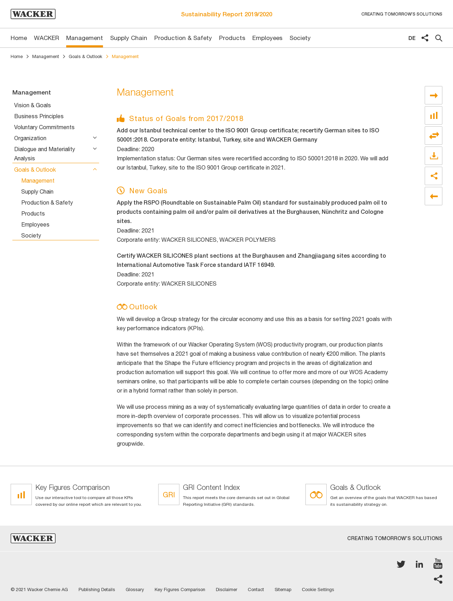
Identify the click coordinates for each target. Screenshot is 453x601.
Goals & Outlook (85, 56)
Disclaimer (226, 589)
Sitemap (283, 589)
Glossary (135, 589)
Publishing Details (97, 589)
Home (17, 56)
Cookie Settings (318, 589)
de (411, 38)
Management (45, 56)
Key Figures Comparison (180, 589)
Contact (256, 589)
